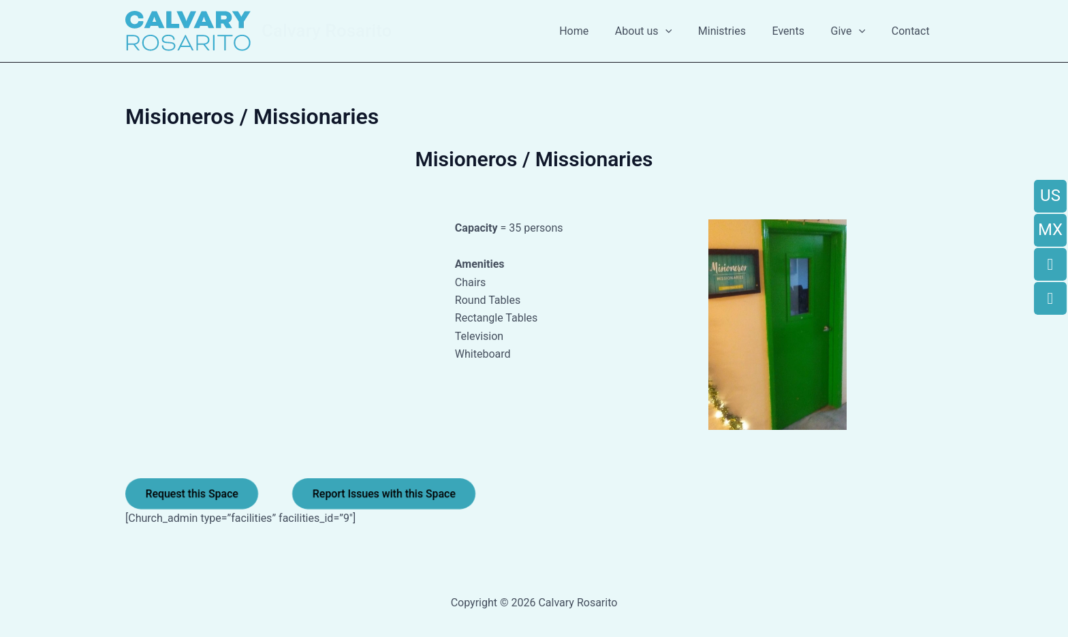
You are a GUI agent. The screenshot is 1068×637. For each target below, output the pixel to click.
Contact (913, 31)
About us (663, 31)
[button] (685, 31)
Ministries (737, 31)
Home (599, 31)
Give (855, 31)
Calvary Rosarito (327, 30)
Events (799, 31)
